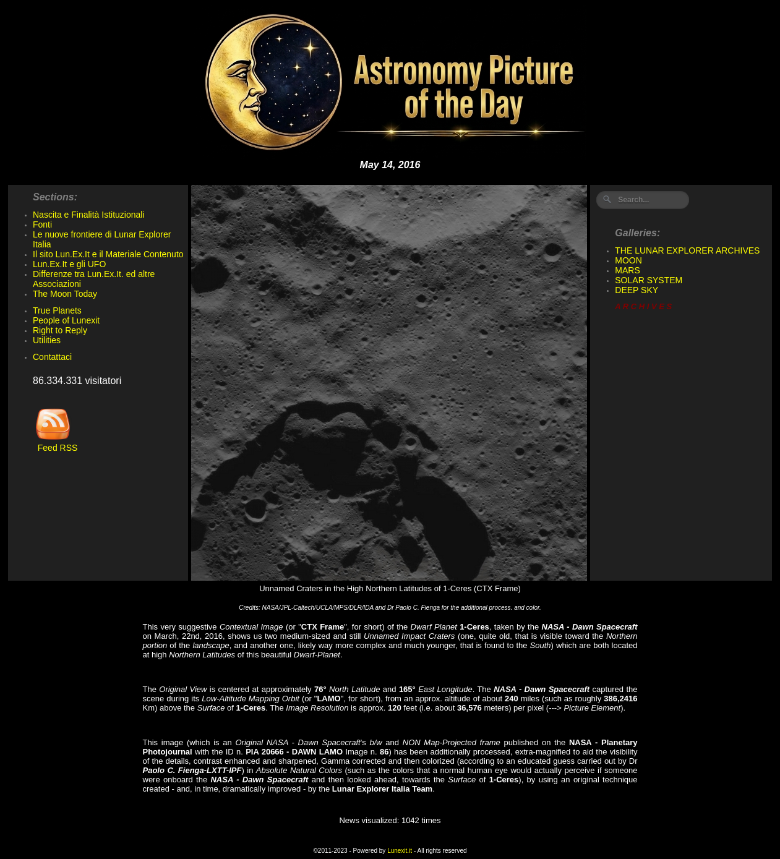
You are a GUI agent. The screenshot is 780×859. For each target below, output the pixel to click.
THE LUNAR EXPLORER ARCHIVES (687, 250)
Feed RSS (55, 444)
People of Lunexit (66, 320)
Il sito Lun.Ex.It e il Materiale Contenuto (108, 254)
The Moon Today (65, 294)
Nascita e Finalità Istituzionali (89, 215)
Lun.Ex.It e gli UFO (69, 264)
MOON (628, 260)
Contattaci (52, 357)
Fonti (42, 224)
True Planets (57, 310)
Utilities (47, 340)
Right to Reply (60, 330)
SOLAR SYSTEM (648, 280)
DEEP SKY (636, 290)
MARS (627, 270)
